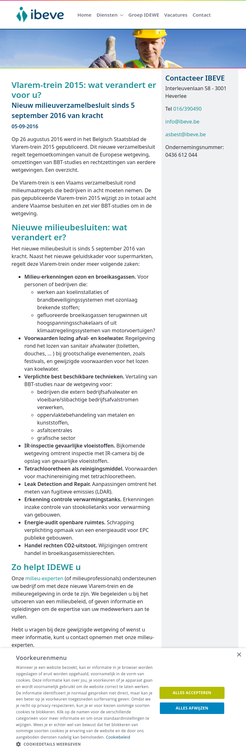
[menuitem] (84, 15)
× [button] (238, 655)
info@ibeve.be (182, 121)
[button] (84, 744)
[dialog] (123, 700)
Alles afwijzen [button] (192, 708)
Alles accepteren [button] (192, 692)
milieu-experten (44, 578)
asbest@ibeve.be (185, 134)
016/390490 (187, 108)
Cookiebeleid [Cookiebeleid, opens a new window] (118, 737)
